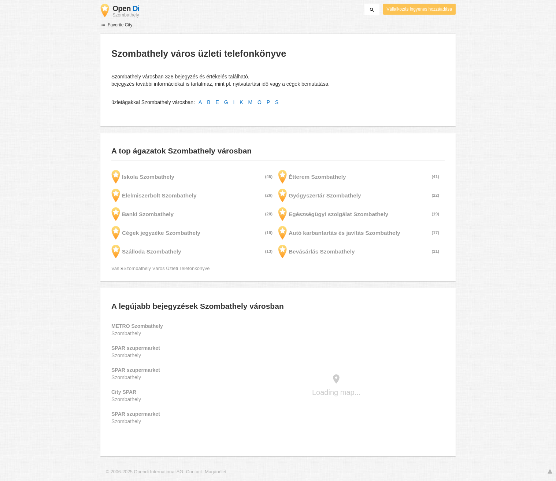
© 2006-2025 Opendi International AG (144, 471)
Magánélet (215, 471)
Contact (194, 471)
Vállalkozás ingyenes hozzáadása (419, 9)
